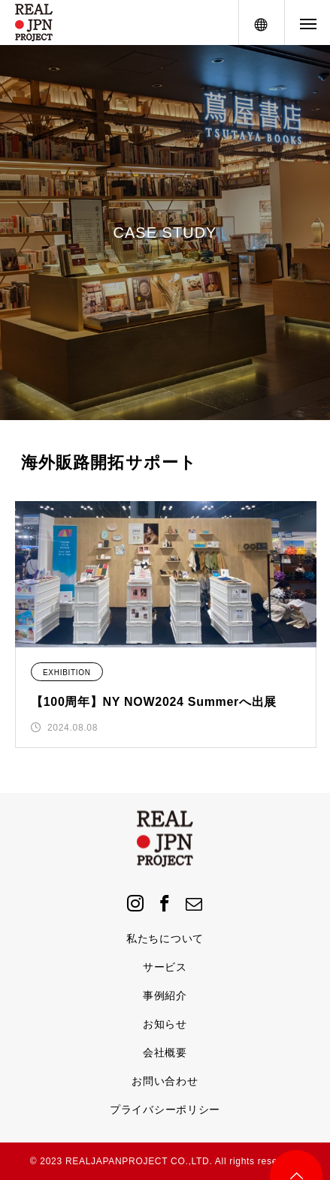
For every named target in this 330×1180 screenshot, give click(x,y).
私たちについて (165, 938)
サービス (165, 967)
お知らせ (165, 1024)
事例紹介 (165, 995)
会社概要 (165, 1052)
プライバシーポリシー (165, 1109)
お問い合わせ (165, 1081)
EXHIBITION (67, 672)
